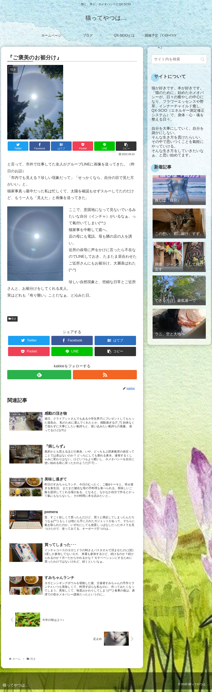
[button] (202, 59)
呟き (12, 318)
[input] (179, 59)
